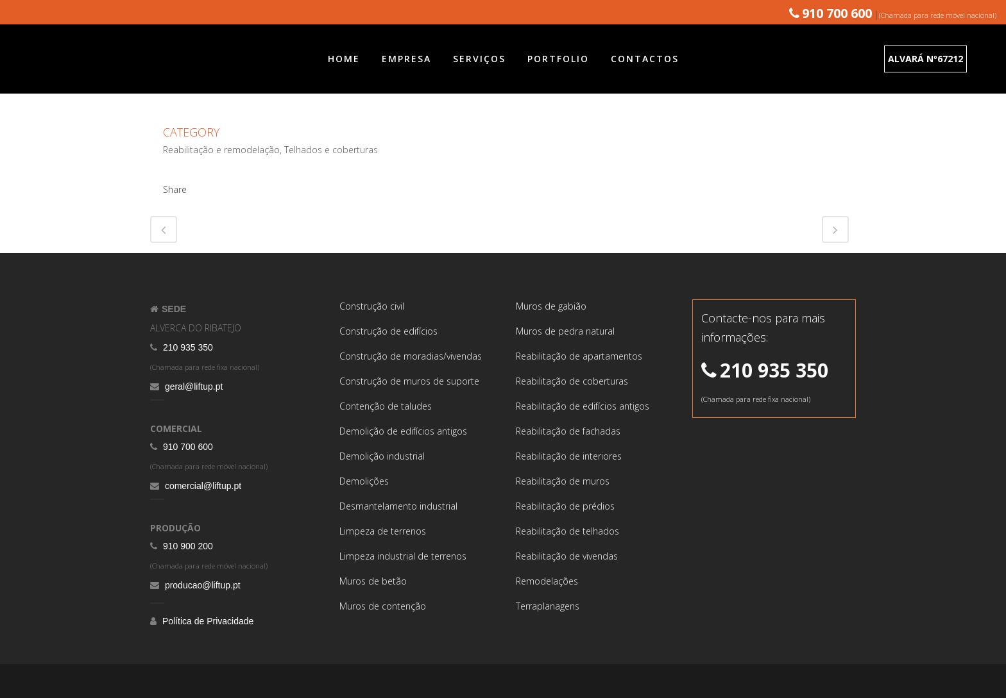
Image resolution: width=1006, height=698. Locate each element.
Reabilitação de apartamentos (579, 356)
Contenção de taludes (385, 406)
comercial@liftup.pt (201, 486)
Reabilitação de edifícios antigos (582, 406)
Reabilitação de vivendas (567, 556)
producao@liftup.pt (201, 585)
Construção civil (371, 306)
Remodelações (547, 581)
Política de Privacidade (206, 621)
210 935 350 (186, 347)
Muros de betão (373, 581)
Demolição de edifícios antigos (403, 431)
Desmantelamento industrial (398, 506)
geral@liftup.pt (192, 386)
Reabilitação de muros (563, 481)
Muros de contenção (382, 606)
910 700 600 (186, 447)
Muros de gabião (551, 306)
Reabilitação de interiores (569, 456)
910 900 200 (186, 546)
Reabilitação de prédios (565, 506)
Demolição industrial (382, 456)
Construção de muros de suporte (409, 381)
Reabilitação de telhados (567, 531)
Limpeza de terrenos (382, 531)
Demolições (364, 481)
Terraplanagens (547, 606)
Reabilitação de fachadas (568, 431)
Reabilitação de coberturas (572, 381)
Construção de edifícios (388, 331)
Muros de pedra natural (565, 331)
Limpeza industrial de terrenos (402, 556)
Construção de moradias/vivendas (410, 356)
